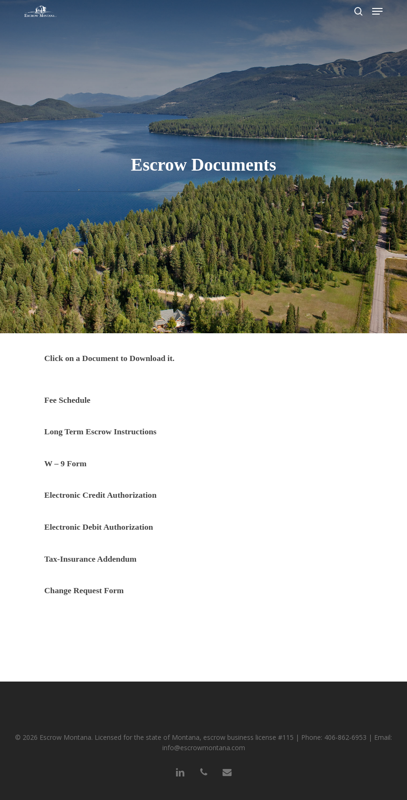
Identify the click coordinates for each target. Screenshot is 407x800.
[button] (377, 11)
